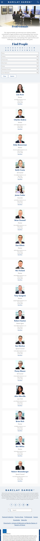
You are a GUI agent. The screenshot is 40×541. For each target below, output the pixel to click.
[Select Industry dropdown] (20, 56)
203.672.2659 (20, 102)
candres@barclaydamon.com (20, 124)
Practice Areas (19, 517)
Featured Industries (8, 517)
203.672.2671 (20, 328)
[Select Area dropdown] (20, 60)
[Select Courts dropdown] (20, 72)
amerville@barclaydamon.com (20, 401)
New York (20, 176)
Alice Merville (20, 396)
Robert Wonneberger (20, 472)
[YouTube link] (27, 504)
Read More (20, 104)
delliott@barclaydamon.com (20, 250)
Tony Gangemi (20, 296)
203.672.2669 (20, 479)
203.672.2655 (20, 228)
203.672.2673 (20, 203)
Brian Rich (20, 421)
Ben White (20, 446)
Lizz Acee (20, 95)
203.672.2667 (20, 278)
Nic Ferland (20, 270)
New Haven (20, 101)
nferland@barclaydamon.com (20, 275)
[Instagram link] (23, 504)
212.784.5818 (20, 177)
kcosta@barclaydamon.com (20, 175)
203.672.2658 (20, 253)
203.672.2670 (20, 429)
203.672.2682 (20, 303)
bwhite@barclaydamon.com (20, 451)
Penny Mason (20, 371)
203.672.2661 (20, 353)
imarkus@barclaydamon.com (20, 351)
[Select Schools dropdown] (20, 66)
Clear (4, 76)
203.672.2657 (20, 127)
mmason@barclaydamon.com (20, 376)
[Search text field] (21, 510)
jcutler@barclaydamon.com (20, 200)
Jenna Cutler (20, 195)
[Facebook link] (11, 504)
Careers (35, 517)
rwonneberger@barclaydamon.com (20, 476)
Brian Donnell (20, 220)
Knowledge (16, 520)
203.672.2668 (20, 152)
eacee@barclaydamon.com (20, 99)
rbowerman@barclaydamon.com (20, 149)
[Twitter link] (19, 504)
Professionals (28, 517)
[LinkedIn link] (15, 504)
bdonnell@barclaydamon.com (20, 225)
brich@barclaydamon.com (20, 426)
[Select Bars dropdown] (20, 69)
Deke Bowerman (20, 145)
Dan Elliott (20, 245)
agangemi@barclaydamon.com (20, 300)
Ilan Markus (20, 346)
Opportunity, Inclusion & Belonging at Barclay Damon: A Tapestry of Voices (20, 524)
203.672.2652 (20, 404)
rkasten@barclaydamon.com (20, 325)
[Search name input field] (20, 53)
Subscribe (24, 520)
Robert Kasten (20, 321)
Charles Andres (20, 120)
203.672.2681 (20, 454)
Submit (12, 76)
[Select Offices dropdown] (20, 63)
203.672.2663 (20, 378)
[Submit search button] (10, 510)
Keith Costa (20, 170)
